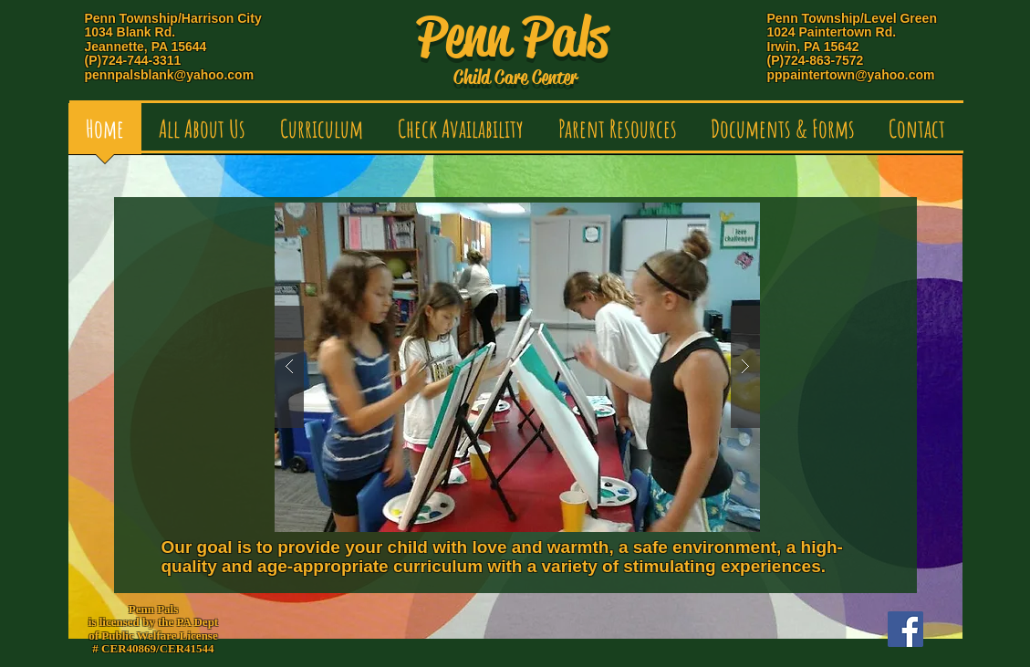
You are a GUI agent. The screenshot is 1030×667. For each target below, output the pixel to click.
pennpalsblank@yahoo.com (170, 75)
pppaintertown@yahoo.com (851, 75)
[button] (202, 134)
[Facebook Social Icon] (905, 629)
